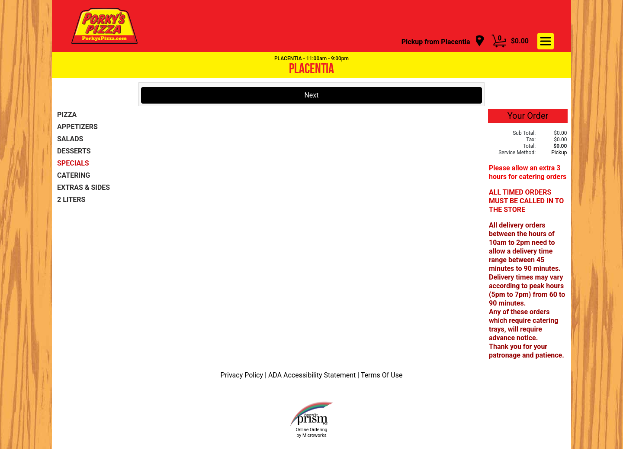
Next (311, 95)
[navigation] (443, 41)
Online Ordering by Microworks (311, 432)
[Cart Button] (498, 41)
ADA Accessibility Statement (312, 375)
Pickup (559, 153)
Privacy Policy (243, 375)
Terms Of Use (382, 375)
